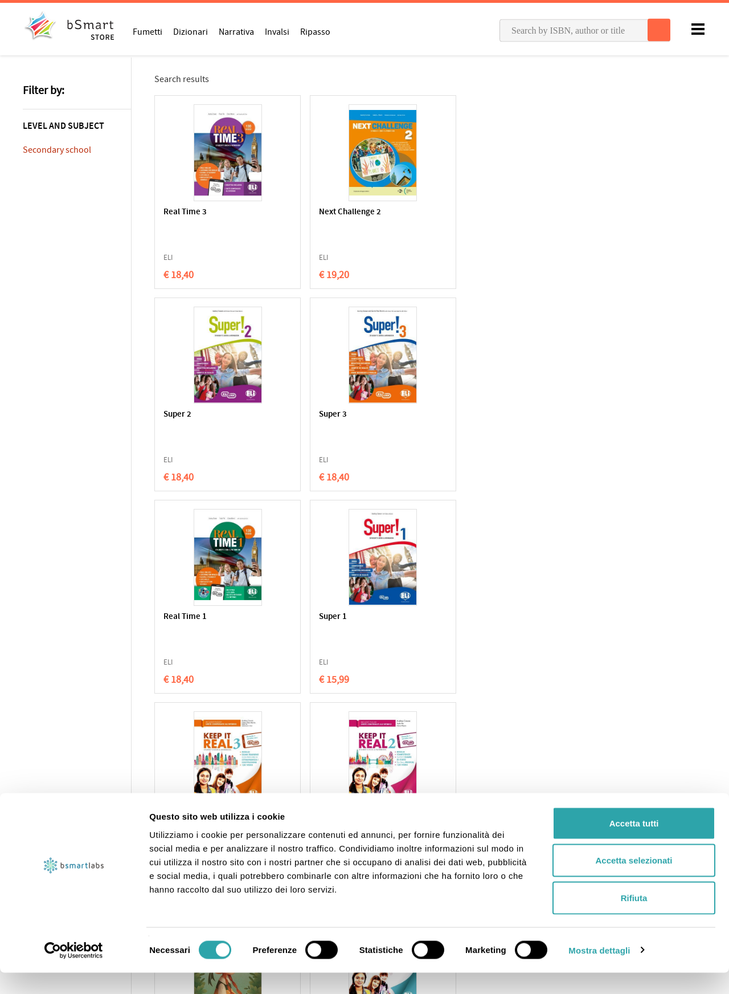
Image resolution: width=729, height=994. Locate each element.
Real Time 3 (185, 212)
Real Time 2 (185, 617)
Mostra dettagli (599, 971)
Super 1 (288, 414)
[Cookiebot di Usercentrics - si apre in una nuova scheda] (74, 971)
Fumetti (147, 31)
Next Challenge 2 (306, 212)
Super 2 (399, 212)
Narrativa (236, 31)
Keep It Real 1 (300, 617)
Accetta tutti (634, 844)
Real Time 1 (185, 414)
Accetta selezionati (633, 882)
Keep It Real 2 (521, 414)
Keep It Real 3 (411, 414)
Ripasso (315, 31)
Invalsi (277, 31)
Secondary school (57, 150)
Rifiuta (634, 919)
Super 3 (510, 212)
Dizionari (190, 31)
